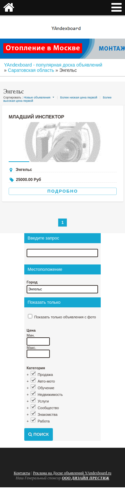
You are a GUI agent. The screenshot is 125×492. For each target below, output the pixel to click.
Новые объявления (37, 97)
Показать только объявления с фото (65, 317)
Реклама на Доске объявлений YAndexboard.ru (72, 473)
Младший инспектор (36, 116)
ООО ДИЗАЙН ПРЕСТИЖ (85, 478)
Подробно (63, 191)
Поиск (38, 434)
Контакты (22, 473)
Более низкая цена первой (78, 97)
